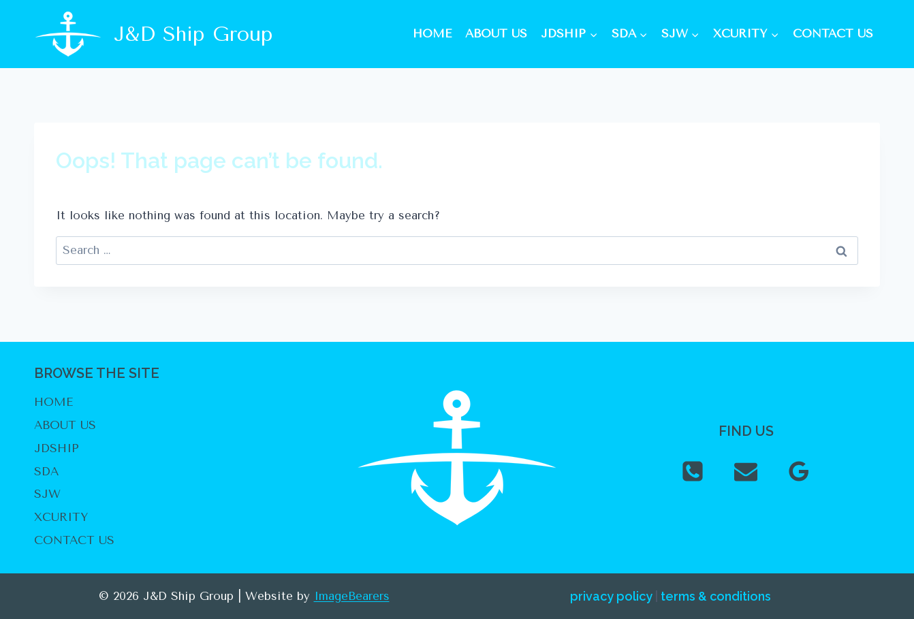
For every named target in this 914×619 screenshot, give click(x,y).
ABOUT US (496, 33)
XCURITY (61, 517)
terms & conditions (716, 596)
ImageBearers (352, 596)
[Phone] (692, 471)
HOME (432, 33)
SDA (46, 471)
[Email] (746, 471)
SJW (47, 494)
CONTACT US (833, 33)
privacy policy (611, 596)
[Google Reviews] (799, 471)
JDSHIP (56, 448)
